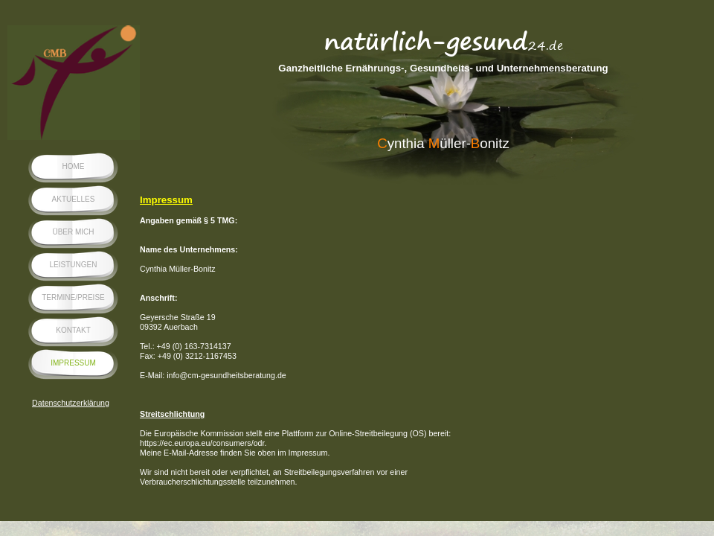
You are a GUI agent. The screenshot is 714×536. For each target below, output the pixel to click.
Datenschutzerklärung (70, 402)
